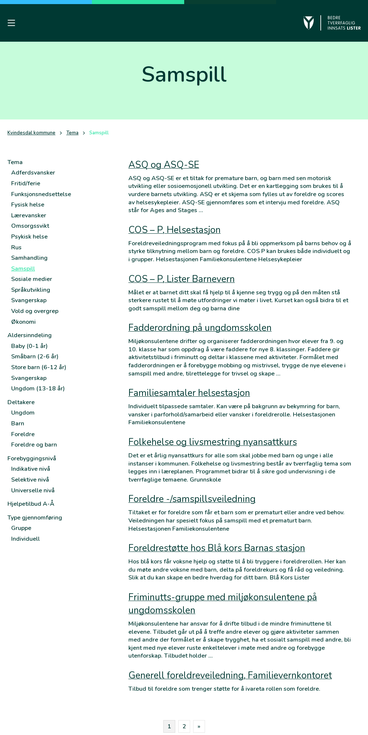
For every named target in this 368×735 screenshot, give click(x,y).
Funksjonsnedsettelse (41, 194)
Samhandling (29, 258)
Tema (72, 133)
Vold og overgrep (34, 311)
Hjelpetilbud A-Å (30, 504)
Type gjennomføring (34, 518)
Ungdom (23, 413)
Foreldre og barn (34, 445)
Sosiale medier (31, 279)
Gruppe (21, 528)
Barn (17, 423)
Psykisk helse (29, 237)
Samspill (23, 269)
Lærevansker (28, 215)
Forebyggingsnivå (31, 458)
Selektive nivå (30, 480)
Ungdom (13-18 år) (38, 388)
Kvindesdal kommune (31, 133)
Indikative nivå (30, 469)
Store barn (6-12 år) (38, 367)
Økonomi (23, 322)
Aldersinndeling (29, 335)
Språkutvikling (30, 290)
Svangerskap (29, 300)
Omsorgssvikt (30, 226)
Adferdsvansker (33, 173)
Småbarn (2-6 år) (34, 356)
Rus (16, 247)
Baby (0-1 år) (29, 346)
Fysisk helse (27, 205)
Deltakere (21, 402)
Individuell (25, 539)
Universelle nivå (33, 490)
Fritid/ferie (25, 183)
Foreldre (23, 434)
